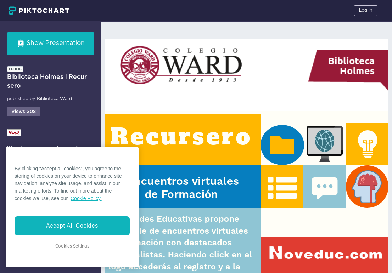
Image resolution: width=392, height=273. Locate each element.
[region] (72, 207)
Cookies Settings (72, 246)
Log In (366, 10)
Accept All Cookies (72, 226)
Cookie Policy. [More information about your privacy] (86, 198)
